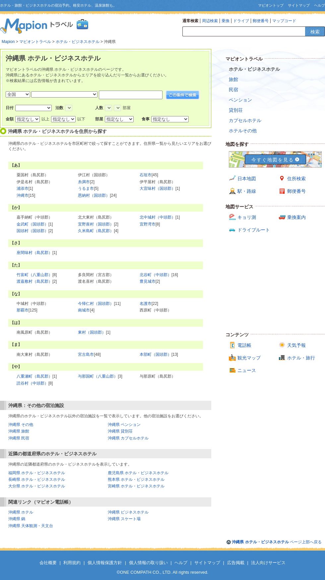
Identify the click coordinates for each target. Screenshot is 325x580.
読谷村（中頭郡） (32, 383)
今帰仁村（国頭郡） (96, 303)
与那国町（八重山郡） (98, 376)
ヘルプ (319, 5)
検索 (315, 31)
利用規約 (72, 562)
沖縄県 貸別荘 (120, 431)
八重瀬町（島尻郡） (34, 376)
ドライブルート (253, 229)
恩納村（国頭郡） (94, 195)
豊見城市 (148, 281)
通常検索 (190, 21)
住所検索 (296, 178)
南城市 (84, 310)
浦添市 (23, 188)
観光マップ (249, 357)
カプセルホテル (245, 120)
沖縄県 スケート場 (124, 519)
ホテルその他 (243, 130)
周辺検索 (210, 21)
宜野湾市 (148, 224)
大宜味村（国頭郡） (157, 188)
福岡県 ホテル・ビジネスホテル (36, 473)
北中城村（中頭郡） (157, 217)
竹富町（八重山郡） (34, 274)
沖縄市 (23, 195)
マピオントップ (271, 5)
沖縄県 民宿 (18, 438)
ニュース (246, 370)
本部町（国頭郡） (155, 354)
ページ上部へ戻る (277, 542)
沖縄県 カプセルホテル (128, 438)
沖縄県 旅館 (18, 431)
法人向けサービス (268, 562)
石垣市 (146, 175)
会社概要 (48, 562)
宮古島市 (86, 354)
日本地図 (246, 178)
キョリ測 (246, 217)
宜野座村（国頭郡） (96, 224)
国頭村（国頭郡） (32, 230)
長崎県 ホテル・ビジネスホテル (36, 479)
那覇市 (23, 310)
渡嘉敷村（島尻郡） (34, 281)
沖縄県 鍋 (16, 519)
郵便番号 (261, 21)
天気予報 (296, 345)
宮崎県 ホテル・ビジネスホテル (136, 486)
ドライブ (241, 21)
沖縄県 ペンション (124, 424)
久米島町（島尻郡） (96, 230)
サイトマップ (299, 5)
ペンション (240, 100)
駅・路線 (246, 191)
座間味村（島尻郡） (34, 252)
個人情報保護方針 (105, 562)
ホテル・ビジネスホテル (77, 41)
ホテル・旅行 (301, 357)
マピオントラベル (35, 41)
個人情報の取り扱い (148, 562)
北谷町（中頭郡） (155, 274)
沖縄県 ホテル (20, 512)
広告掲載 (235, 562)
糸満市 (84, 182)
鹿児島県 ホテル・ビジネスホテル (138, 473)
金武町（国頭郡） (32, 224)
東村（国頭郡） (92, 332)
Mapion (8, 41)
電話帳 (244, 345)
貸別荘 (236, 110)
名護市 (146, 303)
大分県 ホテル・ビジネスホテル (36, 486)
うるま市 (86, 188)
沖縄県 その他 (20, 424)
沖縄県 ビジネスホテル (128, 512)
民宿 (233, 89)
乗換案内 (296, 217)
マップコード (284, 21)
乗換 (225, 21)
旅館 (233, 79)
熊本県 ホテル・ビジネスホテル (136, 479)
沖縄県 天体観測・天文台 (30, 525)
